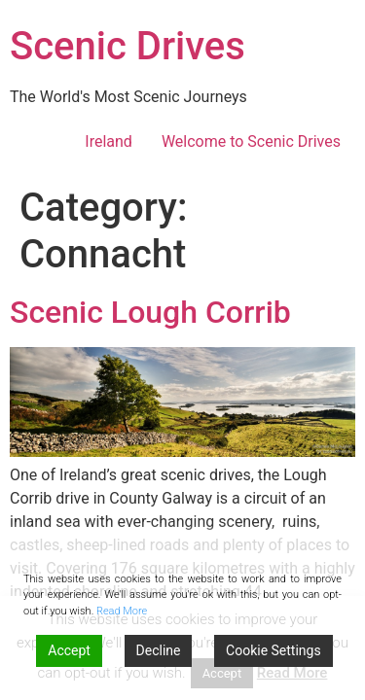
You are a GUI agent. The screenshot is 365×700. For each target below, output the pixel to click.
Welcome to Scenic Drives (251, 141)
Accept (69, 650)
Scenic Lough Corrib (150, 312)
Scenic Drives (127, 46)
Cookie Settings (273, 650)
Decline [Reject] (158, 650)
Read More (121, 611)
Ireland (108, 141)
